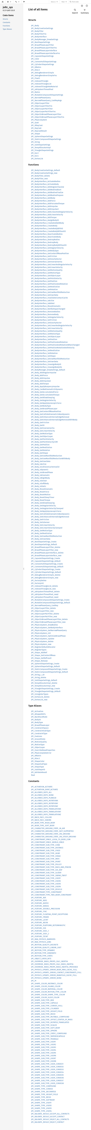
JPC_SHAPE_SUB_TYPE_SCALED (44, 1025)
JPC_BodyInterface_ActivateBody (45, 184)
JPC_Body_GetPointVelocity (42, 439)
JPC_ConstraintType (39, 733)
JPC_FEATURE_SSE (38, 928)
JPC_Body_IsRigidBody (40, 478)
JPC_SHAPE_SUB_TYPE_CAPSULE (44, 1003)
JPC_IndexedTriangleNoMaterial (44, 86)
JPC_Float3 (35, 78)
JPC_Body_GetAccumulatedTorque (45, 395)
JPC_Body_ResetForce (40, 492)
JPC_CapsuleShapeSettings (42, 56)
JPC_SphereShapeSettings (42, 136)
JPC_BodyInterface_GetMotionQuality (46, 270)
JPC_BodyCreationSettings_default (45, 170)
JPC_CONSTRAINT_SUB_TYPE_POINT (45, 861)
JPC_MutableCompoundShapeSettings (47, 95)
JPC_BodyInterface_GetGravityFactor (46, 259)
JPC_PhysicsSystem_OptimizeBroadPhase (48, 636)
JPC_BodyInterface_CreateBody (44, 226)
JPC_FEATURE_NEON (39, 922)
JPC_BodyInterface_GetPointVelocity (46, 278)
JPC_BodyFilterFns (38, 34)
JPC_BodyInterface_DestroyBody (44, 242)
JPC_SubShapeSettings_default (44, 680)
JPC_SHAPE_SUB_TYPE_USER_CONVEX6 (47, 1078)
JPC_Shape (35, 134)
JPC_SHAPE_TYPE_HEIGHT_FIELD (44, 1094)
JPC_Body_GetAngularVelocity (43, 400)
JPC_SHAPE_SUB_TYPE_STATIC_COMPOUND (49, 1033)
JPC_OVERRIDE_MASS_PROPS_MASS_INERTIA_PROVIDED (54, 967)
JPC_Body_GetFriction (40, 422)
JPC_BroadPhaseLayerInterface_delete (47, 553)
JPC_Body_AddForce (39, 375)
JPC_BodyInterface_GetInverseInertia (46, 262)
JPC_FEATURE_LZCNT (39, 920)
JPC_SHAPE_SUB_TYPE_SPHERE (44, 1031)
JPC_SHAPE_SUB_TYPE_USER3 (43, 1047)
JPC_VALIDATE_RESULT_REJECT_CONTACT (47, 1122)
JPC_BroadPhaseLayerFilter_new (44, 550)
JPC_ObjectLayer (38, 747)
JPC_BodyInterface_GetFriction (44, 256)
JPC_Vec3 (35, 153)
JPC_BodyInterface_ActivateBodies (45, 181)
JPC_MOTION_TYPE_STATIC (42, 956)
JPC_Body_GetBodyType (41, 406)
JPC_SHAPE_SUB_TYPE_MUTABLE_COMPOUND (50, 1017)
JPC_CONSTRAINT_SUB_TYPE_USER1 (46, 878)
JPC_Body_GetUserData (40, 461)
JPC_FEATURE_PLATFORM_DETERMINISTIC (48, 925)
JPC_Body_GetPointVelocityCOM (44, 442)
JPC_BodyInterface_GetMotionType (45, 273)
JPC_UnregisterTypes (39, 694)
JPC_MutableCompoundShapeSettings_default (50, 603)
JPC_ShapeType (37, 767)
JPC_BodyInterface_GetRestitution (45, 287)
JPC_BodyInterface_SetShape (43, 356)
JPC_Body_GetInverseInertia (42, 428)
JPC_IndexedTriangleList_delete (44, 586)
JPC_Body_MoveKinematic (42, 489)
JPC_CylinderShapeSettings (42, 64)
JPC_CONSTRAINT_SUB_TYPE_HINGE (46, 856)
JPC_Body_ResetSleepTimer (42, 497)
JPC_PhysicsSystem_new (41, 644)
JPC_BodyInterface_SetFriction (44, 320)
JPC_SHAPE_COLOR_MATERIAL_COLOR (46, 989)
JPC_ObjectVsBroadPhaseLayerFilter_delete (49, 619)
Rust (63, 2)
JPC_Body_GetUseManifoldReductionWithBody (50, 458)
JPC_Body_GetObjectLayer (42, 436)
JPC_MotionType (38, 744)
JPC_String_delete (38, 677)
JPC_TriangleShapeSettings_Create (45, 688)
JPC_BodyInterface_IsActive (42, 300)
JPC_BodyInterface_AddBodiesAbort (46, 190)
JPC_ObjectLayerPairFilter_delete (45, 614)
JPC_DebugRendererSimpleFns (44, 75)
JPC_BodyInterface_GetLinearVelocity (47, 267)
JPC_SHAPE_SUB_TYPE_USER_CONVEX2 (47, 1067)
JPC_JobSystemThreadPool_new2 (44, 594)
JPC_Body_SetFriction (40, 519)
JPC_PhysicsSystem (39, 120)
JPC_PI (33, 981)
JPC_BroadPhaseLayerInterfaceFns (45, 53)
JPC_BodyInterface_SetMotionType (45, 334)
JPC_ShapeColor (37, 761)
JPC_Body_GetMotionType (41, 433)
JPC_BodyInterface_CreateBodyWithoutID (48, 231)
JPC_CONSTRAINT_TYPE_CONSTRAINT (46, 892)
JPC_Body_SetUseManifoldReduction (46, 536)
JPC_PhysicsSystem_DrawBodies (44, 625)
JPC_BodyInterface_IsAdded (42, 303)
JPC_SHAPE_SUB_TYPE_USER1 (43, 1042)
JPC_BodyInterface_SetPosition (44, 339)
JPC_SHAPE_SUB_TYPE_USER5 (43, 1053)
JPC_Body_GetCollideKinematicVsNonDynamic (50, 414)
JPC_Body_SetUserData (40, 539)
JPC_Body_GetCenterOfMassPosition (46, 411)
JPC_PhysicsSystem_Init (41, 633)
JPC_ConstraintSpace (40, 728)
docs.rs (53, 2)
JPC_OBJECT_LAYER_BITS (41, 958)
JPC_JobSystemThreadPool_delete (45, 591)
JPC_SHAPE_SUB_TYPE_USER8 (43, 1061)
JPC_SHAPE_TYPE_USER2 (41, 1105)
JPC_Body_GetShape (39, 453)
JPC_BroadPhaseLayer (40, 725)
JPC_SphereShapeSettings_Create (45, 664)
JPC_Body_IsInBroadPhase (42, 472)
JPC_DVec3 (35, 70)
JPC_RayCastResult (39, 131)
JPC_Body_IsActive (38, 464)
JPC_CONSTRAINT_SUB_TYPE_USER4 (46, 886)
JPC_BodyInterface (39, 37)
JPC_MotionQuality (39, 742)
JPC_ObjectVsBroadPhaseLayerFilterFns (47, 117)
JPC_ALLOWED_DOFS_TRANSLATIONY (46, 812)
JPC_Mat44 (35, 92)
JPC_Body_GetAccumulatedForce (44, 392)
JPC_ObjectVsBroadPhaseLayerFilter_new (48, 622)
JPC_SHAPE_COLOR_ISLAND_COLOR (45, 986)
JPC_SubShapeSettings (40, 145)
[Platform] (17, 2)
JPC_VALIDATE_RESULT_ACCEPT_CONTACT (48, 1116)
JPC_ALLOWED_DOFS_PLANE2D (43, 798)
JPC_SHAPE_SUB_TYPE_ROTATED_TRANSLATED (50, 1022)
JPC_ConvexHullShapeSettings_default (47, 567)
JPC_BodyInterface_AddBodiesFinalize (47, 192)
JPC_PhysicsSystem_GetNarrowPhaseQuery (49, 630)
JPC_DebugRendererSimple (42, 73)
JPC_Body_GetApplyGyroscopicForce (46, 403)
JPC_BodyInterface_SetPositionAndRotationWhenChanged (55, 345)
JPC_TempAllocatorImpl (41, 147)
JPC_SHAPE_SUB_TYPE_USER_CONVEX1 (47, 1064)
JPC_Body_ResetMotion (40, 494)
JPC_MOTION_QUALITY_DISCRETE (44, 945)
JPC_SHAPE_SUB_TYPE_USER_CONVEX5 (47, 1075)
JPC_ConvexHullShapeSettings (43, 62)
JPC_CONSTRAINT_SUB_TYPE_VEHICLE (46, 889)
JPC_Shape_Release (39, 661)
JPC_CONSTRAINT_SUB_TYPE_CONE (45, 845)
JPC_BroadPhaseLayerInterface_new (46, 555)
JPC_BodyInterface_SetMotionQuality (46, 331)
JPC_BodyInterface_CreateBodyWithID (47, 228)
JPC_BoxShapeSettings (40, 42)
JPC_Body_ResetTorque (40, 500)
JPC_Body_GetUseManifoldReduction (46, 456)
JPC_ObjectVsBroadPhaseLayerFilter (46, 114)
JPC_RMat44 (36, 756)
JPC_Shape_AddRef (39, 652)
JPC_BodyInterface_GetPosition (44, 281)
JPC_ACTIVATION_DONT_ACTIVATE (44, 789)
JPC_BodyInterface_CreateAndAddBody (47, 223)
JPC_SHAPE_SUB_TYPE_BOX (42, 1000)
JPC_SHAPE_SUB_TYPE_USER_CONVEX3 (47, 1069)
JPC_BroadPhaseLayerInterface (44, 50)
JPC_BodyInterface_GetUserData (44, 295)
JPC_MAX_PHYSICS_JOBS (41, 942)
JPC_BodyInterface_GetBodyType (45, 251)
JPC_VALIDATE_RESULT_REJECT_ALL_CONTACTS (50, 1119)
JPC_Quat (35, 122)
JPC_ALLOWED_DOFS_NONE (42, 795)
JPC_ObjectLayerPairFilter (42, 109)
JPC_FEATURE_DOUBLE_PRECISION (45, 909)
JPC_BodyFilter (37, 31)
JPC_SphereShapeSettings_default (45, 666)
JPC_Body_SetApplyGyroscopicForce (46, 511)
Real (33, 775)
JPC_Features (36, 736)
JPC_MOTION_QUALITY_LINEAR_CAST (46, 947)
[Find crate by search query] (81, 2)
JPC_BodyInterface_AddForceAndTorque (47, 203)
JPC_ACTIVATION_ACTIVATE (41, 787)
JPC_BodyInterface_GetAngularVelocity (47, 248)
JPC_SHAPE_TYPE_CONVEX (42, 1089)
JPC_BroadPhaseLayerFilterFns (44, 48)
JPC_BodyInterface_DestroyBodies (45, 239)
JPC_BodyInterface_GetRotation (44, 289)
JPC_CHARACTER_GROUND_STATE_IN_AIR (48, 828)
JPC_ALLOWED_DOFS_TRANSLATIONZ (46, 814)
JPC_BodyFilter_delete (40, 176)
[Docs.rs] (2, 2)
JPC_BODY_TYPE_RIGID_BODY (43, 823)
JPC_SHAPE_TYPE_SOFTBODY (43, 1100)
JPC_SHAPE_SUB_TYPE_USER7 (43, 1058)
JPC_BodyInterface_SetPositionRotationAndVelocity (52, 348)
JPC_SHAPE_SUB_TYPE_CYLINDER (45, 1008)
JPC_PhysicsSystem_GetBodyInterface (47, 627)
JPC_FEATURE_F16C (39, 911)
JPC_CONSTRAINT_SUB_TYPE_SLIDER (46, 873)
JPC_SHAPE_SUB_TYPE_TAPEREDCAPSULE (48, 1036)
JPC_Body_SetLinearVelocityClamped (46, 528)
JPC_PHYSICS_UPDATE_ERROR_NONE (46, 978)
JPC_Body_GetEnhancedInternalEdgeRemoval (50, 417)
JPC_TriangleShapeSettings (42, 150)
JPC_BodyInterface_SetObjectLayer (45, 336)
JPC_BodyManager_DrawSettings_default (48, 370)
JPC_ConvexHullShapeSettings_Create (47, 564)
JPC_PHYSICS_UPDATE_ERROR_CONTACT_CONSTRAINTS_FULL (56, 972)
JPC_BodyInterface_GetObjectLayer (46, 276)
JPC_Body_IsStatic (38, 486)
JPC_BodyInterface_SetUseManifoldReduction (50, 359)
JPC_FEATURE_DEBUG (40, 906)
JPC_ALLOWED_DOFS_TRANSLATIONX (46, 809)
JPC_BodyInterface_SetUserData (44, 361)
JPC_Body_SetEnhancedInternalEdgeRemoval (50, 517)
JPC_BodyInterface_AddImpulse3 (45, 209)
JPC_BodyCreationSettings (42, 28)
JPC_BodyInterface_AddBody (43, 198)
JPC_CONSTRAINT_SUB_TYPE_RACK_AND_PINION (51, 867)
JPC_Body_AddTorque (40, 384)
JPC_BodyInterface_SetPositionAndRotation (49, 342)
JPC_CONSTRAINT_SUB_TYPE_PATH (45, 859)
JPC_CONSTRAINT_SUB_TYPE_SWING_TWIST (49, 875)
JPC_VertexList (37, 159)
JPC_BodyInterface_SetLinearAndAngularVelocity (51, 325)
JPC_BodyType (37, 722)
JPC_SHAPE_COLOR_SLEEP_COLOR (45, 997)
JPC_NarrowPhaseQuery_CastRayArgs (46, 100)
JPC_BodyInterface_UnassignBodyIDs (46, 367)
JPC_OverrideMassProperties (43, 750)
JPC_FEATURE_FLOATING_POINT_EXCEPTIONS (49, 914)
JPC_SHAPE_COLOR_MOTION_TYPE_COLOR (48, 992)
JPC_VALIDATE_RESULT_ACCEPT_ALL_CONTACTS (50, 1114)
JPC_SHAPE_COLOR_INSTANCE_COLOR (47, 983)
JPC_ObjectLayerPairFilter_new (44, 616)
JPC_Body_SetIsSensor (40, 522)
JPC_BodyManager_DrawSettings (44, 39)
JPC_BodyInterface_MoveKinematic (46, 306)
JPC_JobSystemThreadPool (42, 89)
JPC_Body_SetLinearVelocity (43, 525)
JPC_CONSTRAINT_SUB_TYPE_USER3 (46, 884)
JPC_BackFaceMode (39, 717)
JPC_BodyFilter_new (39, 178)
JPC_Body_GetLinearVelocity (43, 431)
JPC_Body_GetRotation (40, 450)
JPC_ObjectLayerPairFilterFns (43, 111)
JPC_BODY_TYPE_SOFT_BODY (42, 825)
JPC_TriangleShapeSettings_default (45, 691)
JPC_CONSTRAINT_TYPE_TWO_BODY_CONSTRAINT (51, 895)
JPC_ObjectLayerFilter (40, 103)
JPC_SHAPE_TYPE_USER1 (41, 1103)
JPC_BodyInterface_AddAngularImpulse (47, 187)
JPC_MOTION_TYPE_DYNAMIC (43, 950)
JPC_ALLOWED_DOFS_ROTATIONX (44, 800)
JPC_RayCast (36, 128)
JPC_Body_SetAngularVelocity (43, 506)
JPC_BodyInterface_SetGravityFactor (46, 323)
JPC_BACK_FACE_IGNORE (41, 820)
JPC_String (35, 142)
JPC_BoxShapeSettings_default (44, 544)
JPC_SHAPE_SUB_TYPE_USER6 (43, 1055)
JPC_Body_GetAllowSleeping (43, 397)
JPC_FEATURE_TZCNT (39, 936)
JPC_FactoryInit (37, 583)
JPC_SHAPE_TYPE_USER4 (41, 1111)
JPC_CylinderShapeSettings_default (46, 572)
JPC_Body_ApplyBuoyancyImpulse (45, 386)
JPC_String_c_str (38, 675)
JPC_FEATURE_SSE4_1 (40, 931)
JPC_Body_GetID (37, 425)
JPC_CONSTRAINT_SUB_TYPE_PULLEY (46, 864)
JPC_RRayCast (37, 125)
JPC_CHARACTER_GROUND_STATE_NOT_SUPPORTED (52, 831)
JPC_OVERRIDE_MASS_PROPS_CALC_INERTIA (49, 961)
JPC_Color (35, 59)
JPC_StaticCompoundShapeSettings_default (49, 672)
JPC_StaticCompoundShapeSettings (46, 139)
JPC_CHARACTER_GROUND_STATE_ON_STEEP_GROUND (53, 837)
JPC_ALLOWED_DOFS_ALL (41, 792)
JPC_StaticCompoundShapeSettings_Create (49, 669)
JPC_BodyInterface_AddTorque (44, 217)
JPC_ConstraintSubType (41, 731)
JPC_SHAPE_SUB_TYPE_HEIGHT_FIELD (46, 1011)
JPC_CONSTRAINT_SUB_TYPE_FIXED (45, 850)
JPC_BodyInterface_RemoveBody (45, 314)
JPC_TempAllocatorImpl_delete (44, 683)
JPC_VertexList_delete (40, 697)
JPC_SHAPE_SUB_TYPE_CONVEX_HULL (47, 1006)
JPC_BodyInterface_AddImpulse (44, 206)
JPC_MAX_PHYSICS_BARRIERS (43, 939)
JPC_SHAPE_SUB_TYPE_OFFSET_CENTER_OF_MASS (51, 1019)
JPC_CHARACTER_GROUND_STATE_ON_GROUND (50, 834)
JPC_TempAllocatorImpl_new (43, 686)
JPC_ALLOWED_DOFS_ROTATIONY (44, 803)
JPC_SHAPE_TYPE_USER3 (41, 1108)
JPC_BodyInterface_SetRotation (44, 353)
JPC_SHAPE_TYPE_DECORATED (43, 1092)
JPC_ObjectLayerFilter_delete (43, 608)
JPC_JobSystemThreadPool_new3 (44, 597)
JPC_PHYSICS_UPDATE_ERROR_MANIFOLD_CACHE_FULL (54, 975)
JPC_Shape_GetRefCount (41, 658)
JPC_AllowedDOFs (38, 714)
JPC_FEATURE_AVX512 (40, 903)
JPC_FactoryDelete (38, 580)
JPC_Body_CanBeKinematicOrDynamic (47, 389)
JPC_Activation (37, 711)
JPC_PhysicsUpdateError (41, 753)
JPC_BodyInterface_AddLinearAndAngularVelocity (52, 212)
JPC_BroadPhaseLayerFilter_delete (45, 547)
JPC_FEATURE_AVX (38, 897)
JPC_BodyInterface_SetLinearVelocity (46, 328)
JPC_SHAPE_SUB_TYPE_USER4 (43, 1050)
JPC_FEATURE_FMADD (40, 917)
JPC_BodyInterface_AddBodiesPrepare (47, 195)
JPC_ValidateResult (39, 772)
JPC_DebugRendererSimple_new (44, 578)
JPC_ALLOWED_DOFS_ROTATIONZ (44, 806)
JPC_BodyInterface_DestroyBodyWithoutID (48, 245)
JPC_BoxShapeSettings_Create (43, 542)
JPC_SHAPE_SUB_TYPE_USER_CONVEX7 (47, 1080)
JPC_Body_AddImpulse (40, 378)
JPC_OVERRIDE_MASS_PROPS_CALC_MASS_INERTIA (52, 964)
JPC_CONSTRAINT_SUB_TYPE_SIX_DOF (46, 870)
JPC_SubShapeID (38, 769)
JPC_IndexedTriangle (39, 81)
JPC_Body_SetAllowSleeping (42, 503)
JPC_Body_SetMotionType (41, 530)
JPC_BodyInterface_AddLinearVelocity (47, 215)
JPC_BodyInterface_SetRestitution (45, 350)
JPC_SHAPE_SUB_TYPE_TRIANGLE (45, 1039)
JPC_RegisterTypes (38, 650)
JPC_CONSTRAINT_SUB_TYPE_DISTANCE (47, 848)
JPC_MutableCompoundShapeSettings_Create (50, 600)
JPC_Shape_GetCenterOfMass (43, 655)
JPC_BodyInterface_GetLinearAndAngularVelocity (51, 264)
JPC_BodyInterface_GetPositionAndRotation (49, 284)
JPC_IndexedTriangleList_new (43, 589)
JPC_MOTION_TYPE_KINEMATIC (43, 953)
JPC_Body (35, 25)
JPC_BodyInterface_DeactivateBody (46, 237)
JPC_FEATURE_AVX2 (39, 900)
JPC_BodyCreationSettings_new (44, 173)
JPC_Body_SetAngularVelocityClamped (47, 508)
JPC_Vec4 (35, 156)
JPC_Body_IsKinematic (40, 475)
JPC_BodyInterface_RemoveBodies (45, 312)
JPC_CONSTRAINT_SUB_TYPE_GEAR (45, 853)
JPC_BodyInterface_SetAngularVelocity (47, 317)
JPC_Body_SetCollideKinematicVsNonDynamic (50, 514)
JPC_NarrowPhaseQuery (41, 98)
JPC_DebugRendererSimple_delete (45, 575)
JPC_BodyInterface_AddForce (43, 201)
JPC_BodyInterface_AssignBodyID (45, 220)
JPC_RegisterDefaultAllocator (43, 647)
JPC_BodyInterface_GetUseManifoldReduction (50, 292)
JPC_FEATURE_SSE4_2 (40, 934)
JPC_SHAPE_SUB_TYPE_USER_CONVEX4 (47, 1072)
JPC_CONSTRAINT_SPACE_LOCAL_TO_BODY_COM (50, 839)
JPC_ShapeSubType (39, 764)
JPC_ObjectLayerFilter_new (42, 611)
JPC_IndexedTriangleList (41, 84)
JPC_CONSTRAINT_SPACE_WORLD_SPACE (47, 842)
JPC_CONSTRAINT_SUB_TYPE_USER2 (46, 881)
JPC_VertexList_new (39, 700)
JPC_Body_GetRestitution (41, 447)
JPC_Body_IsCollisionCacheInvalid (45, 467)
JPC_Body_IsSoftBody (40, 483)
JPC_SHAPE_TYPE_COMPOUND (43, 1086)
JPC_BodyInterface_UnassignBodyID (46, 364)
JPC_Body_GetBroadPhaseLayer (44, 409)
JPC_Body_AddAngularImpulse (43, 373)
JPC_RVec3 (35, 758)
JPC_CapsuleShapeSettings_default (46, 561)
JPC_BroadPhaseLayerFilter (42, 45)
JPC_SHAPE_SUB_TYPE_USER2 (43, 1044)
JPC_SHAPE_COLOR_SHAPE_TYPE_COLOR (48, 994)
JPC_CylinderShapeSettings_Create (45, 569)
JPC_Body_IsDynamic (39, 470)
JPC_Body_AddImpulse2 (41, 381)
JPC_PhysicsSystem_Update (42, 639)
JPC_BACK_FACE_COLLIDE (41, 817)
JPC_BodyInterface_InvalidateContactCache (49, 298)
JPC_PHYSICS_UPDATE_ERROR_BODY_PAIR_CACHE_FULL (54, 970)
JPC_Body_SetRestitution (41, 533)
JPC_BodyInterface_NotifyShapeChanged (48, 309)
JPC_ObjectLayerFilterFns (41, 106)
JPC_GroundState (38, 739)
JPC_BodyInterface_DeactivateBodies (46, 234)
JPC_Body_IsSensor (39, 481)
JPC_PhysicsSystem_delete (42, 641)
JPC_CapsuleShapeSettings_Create (45, 558)
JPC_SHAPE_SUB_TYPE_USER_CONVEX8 (47, 1083)
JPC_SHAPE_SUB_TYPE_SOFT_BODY (45, 1028)
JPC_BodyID (36, 720)
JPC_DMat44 (36, 67)
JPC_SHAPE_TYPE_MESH (41, 1097)
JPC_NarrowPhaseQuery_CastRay (44, 605)
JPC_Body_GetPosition (40, 445)
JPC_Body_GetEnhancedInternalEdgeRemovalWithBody (54, 420)
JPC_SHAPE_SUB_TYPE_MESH (43, 1014)
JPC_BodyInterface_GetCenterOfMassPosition (50, 253)
